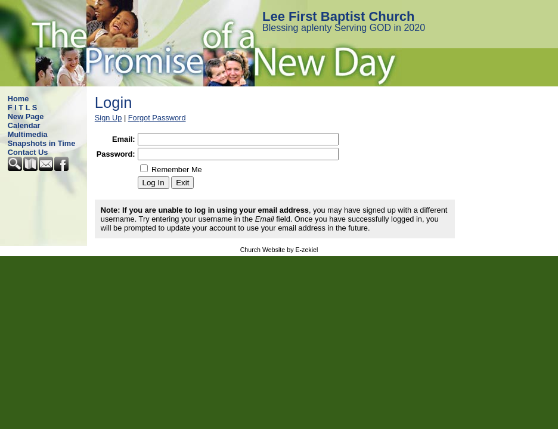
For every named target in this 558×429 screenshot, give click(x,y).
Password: (116, 154)
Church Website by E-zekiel (279, 249)
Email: (123, 139)
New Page (26, 116)
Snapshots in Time (42, 143)
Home (18, 98)
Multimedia (28, 134)
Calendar (24, 125)
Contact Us (28, 152)
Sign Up (108, 117)
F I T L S (23, 107)
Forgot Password (157, 117)
